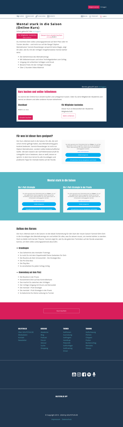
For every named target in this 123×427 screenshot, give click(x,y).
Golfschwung (91, 332)
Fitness (88, 348)
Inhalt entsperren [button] (83, 155)
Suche (43, 345)
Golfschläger (68, 345)
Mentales (89, 345)
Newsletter (22, 340)
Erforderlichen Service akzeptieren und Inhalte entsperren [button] (83, 160)
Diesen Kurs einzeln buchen (51, 36)
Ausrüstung (67, 335)
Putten (88, 340)
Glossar (43, 343)
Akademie (44, 332)
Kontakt (21, 337)
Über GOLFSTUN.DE (26, 332)
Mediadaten (23, 335)
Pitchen (89, 335)
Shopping (44, 348)
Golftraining (67, 348)
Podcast (44, 337)
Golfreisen (67, 332)
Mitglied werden (94, 7)
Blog (42, 335)
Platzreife (66, 343)
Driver (65, 351)
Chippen (89, 337)
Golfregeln (67, 337)
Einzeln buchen (25, 117)
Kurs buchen (61, 311)
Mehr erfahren (68, 116)
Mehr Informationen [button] (83, 151)
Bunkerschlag (91, 343)
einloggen (36, 31)
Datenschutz (67, 419)
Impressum (55, 419)
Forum (43, 340)
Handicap (66, 340)
